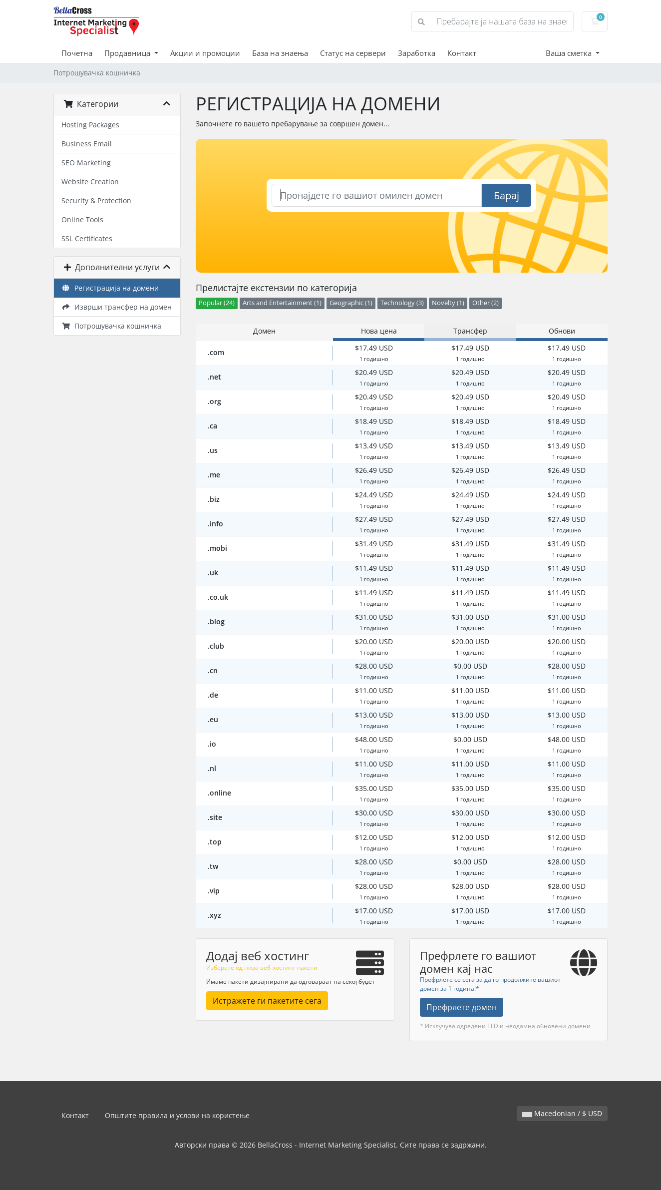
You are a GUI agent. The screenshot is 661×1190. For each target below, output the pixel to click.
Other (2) (485, 303)
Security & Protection (96, 200)
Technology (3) (402, 303)
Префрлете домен (461, 1007)
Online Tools (82, 219)
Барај (506, 195)
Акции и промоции (205, 53)
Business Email (86, 143)
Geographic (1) (351, 303)
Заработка (416, 53)
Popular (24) (217, 303)
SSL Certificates (86, 238)
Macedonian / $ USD (562, 1113)
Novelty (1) (448, 303)
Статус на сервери (353, 53)
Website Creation (90, 181)
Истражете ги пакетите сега (267, 1000)
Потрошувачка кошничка (111, 326)
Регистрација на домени (110, 288)
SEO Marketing (86, 162)
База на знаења (280, 53)
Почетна (76, 53)
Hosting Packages (90, 124)
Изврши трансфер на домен (116, 307)
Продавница (128, 53)
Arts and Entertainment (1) (282, 303)
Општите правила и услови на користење (177, 1115)
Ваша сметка (570, 53)
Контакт (461, 53)
